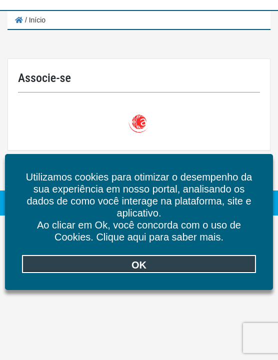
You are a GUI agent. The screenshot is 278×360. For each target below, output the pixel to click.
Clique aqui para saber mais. (160, 237)
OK (139, 265)
